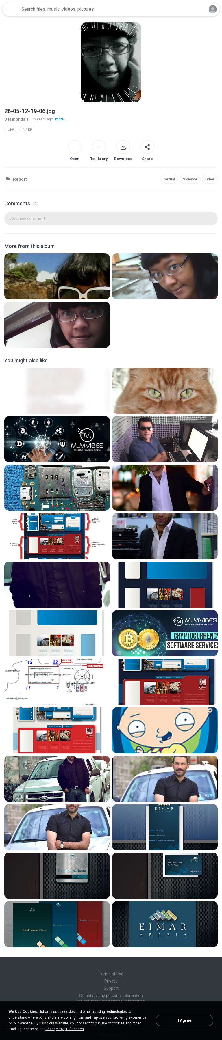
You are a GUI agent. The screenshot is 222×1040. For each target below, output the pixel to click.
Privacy (111, 981)
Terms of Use (111, 974)
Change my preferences (64, 1029)
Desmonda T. (17, 119)
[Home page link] (11, 9)
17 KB (27, 130)
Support (111, 988)
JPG (11, 130)
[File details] (57, 276)
